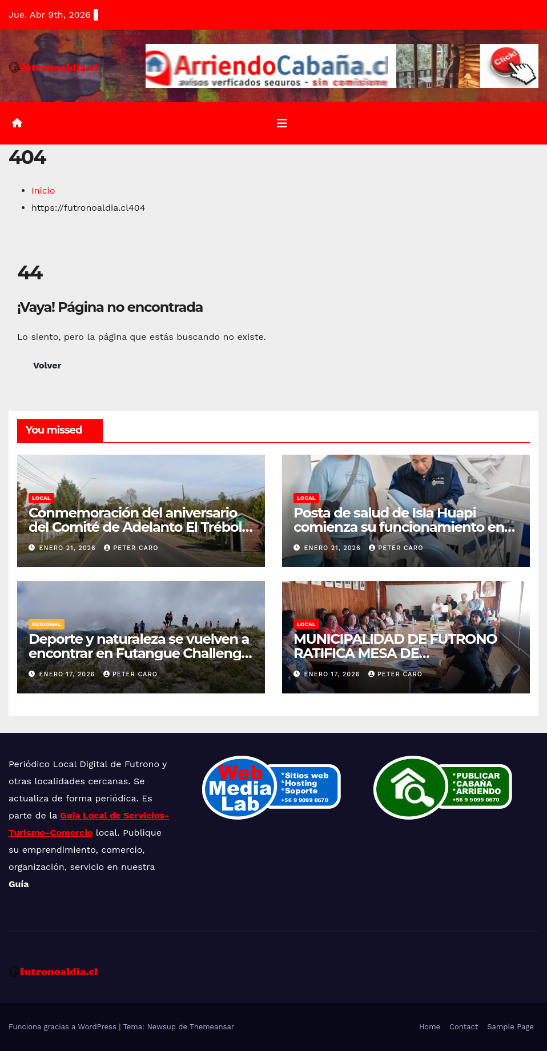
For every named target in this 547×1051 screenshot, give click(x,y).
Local (41, 498)
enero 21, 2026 (69, 548)
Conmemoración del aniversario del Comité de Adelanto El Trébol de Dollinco (135, 526)
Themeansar (212, 1026)
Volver (47, 365)
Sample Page (510, 1026)
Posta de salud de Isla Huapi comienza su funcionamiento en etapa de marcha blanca (398, 526)
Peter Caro (131, 548)
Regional (46, 624)
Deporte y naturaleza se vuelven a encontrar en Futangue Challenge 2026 (139, 653)
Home (429, 1026)
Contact (463, 1026)
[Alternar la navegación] (282, 123)
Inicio (43, 190)
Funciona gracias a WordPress (64, 1026)
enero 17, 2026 (68, 674)
